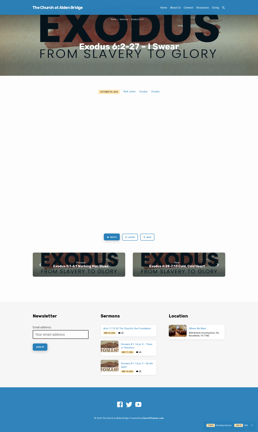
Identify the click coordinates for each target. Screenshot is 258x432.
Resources (202, 7)
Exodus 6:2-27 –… (139, 19)
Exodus (143, 91)
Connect (188, 7)
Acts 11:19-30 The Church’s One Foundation (127, 328)
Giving (215, 7)
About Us (175, 7)
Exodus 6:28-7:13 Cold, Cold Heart (177, 266)
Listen (130, 237)
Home (163, 7)
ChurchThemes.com (153, 418)
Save (148, 237)
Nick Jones (129, 91)
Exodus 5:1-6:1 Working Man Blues (80, 266)
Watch (110, 237)
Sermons (124, 19)
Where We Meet (197, 328)
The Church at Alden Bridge (57, 7)
